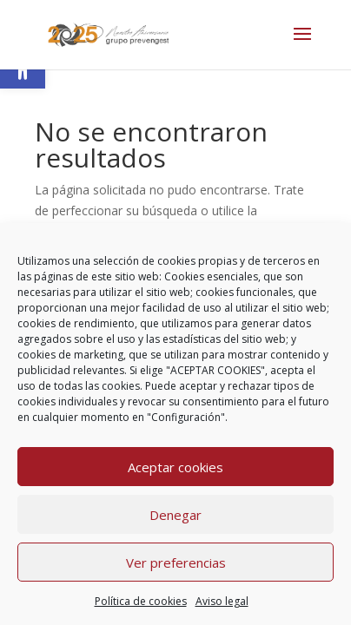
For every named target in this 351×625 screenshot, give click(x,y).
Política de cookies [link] (141, 601)
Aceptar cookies (175, 467)
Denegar (175, 514)
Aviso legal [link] (221, 601)
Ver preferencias (176, 562)
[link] (108, 33)
